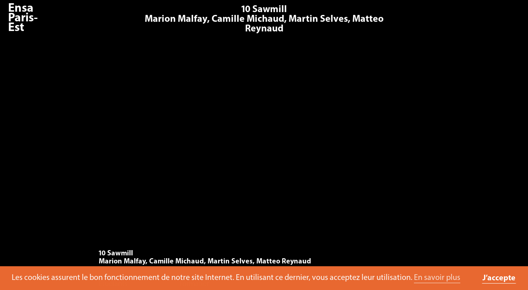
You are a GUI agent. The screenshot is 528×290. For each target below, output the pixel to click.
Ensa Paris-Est (23, 18)
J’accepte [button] (499, 278)
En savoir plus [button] (437, 278)
